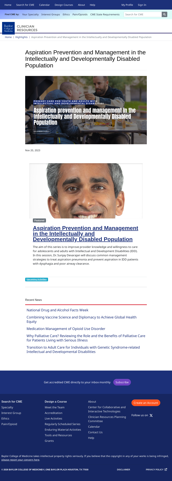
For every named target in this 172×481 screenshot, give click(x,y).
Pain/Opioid (9, 424)
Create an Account (146, 403)
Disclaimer (123, 469)
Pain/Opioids (80, 14)
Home (8, 4)
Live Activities (53, 418)
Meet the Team (54, 407)
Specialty (7, 407)
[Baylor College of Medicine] (20, 28)
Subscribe (122, 382)
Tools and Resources (58, 435)
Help (92, 4)
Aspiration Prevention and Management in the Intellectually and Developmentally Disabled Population (85, 233)
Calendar (44, 4)
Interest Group (11, 413)
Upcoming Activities (37, 279)
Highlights (21, 37)
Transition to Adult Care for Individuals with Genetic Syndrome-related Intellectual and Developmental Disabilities (83, 349)
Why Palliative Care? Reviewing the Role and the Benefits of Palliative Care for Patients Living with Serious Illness (86, 338)
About (81, 4)
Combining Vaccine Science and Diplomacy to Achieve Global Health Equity (82, 319)
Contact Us (95, 432)
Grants (49, 441)
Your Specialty (30, 14)
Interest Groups (50, 14)
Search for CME (25, 4)
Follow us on (142, 415)
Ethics (66, 14)
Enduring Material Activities (63, 430)
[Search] (143, 14)
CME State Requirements (105, 14)
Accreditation (53, 413)
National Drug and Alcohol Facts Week (57, 310)
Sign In (142, 4)
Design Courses (64, 4)
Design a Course (56, 401)
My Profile (127, 4)
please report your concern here (20, 459)
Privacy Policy (154, 469)
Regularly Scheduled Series (62, 424)
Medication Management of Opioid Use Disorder (66, 328)
